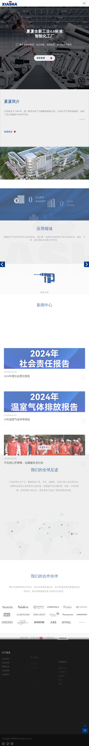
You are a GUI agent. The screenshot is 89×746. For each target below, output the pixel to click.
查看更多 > (44, 449)
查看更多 (62, 643)
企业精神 (5, 681)
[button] (86, 264)
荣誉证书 (5, 677)
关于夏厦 (6, 663)
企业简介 (5, 669)
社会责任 (5, 685)
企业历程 (5, 673)
